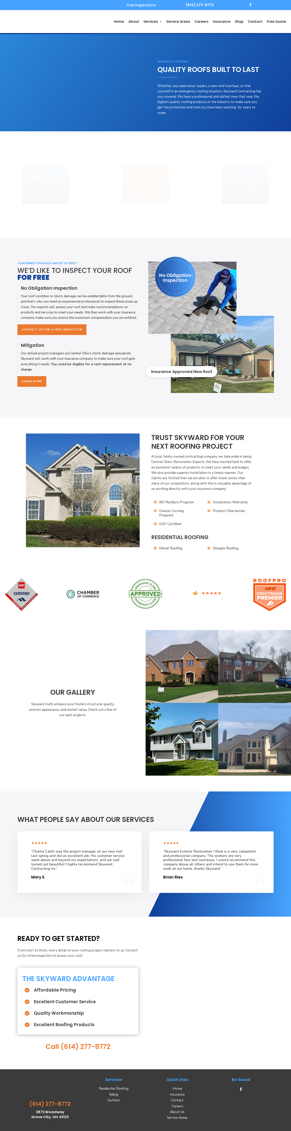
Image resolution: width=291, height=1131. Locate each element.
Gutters (114, 1100)
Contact (255, 21)
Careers (201, 21)
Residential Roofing (113, 1088)
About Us (177, 1112)
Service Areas (178, 21)
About (133, 21)
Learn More (32, 381)
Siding (113, 1094)
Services (150, 21)
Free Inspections (141, 5)
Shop (239, 21)
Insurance (221, 21)
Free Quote (276, 21)
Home (119, 21)
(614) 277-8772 (200, 4)
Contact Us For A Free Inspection (52, 329)
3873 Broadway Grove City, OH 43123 (50, 1114)
